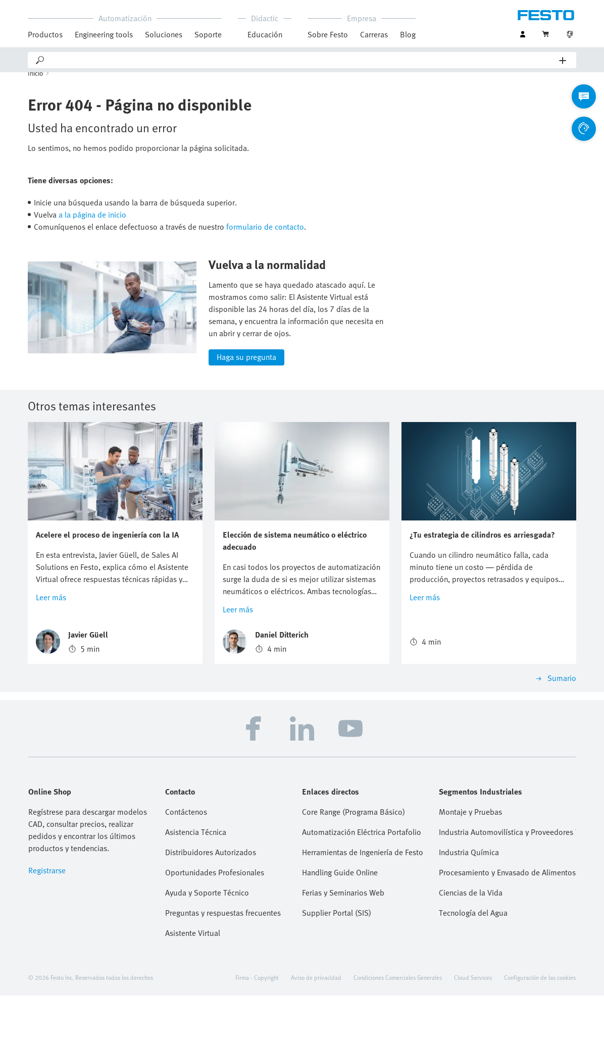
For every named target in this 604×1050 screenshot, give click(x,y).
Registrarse (47, 925)
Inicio (35, 86)
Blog (408, 34)
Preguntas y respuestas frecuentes (223, 967)
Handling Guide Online (340, 927)
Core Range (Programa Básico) (353, 866)
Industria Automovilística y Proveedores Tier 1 (507, 886)
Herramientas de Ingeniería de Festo (362, 907)
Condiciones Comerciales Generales (398, 1031)
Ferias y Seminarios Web (343, 947)
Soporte (208, 34)
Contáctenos (186, 866)
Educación (264, 34)
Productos (45, 34)
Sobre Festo (328, 34)
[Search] (302, 60)
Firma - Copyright (257, 1031)
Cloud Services (473, 1031)
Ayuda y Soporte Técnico (207, 947)
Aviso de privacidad (316, 1031)
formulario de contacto (265, 240)
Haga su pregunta (246, 412)
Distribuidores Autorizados (210, 907)
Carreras (374, 34)
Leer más (51, 652)
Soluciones (163, 34)
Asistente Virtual (192, 987)
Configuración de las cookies (540, 1031)
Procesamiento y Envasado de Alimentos (507, 927)
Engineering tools (104, 34)
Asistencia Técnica (195, 886)
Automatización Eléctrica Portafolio (361, 886)
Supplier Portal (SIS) (336, 967)
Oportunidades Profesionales (214, 927)
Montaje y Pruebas (470, 866)
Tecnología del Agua (473, 967)
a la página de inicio (92, 228)
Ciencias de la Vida (470, 947)
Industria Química (469, 907)
